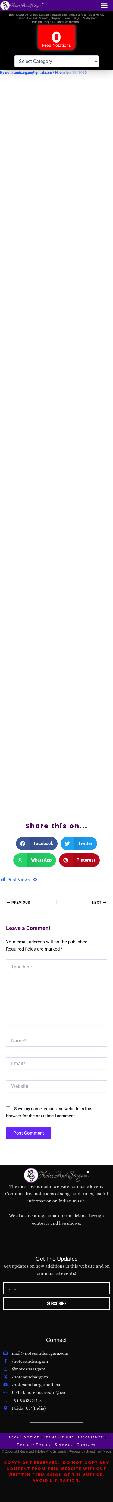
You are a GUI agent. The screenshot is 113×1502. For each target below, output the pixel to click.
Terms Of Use (58, 1437)
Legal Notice (24, 1437)
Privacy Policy (34, 1444)
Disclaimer (91, 1437)
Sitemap (64, 1444)
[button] (104, 5)
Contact (86, 1444)
